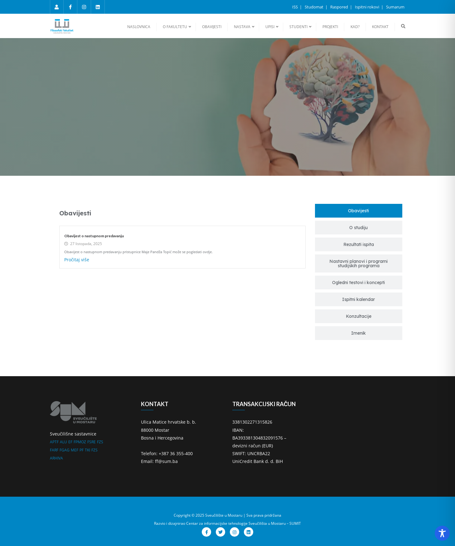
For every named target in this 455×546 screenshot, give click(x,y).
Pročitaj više (76, 260)
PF (82, 450)
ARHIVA (56, 458)
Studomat (314, 7)
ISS (295, 7)
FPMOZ (80, 442)
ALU (63, 442)
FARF (54, 450)
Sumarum (395, 7)
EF (70, 442)
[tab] (358, 211)
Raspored (339, 7)
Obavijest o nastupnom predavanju (94, 236)
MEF (74, 450)
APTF (54, 442)
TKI (87, 450)
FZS (100, 442)
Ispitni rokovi (367, 7)
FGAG (65, 450)
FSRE (91, 442)
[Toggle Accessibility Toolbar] (442, 533)
